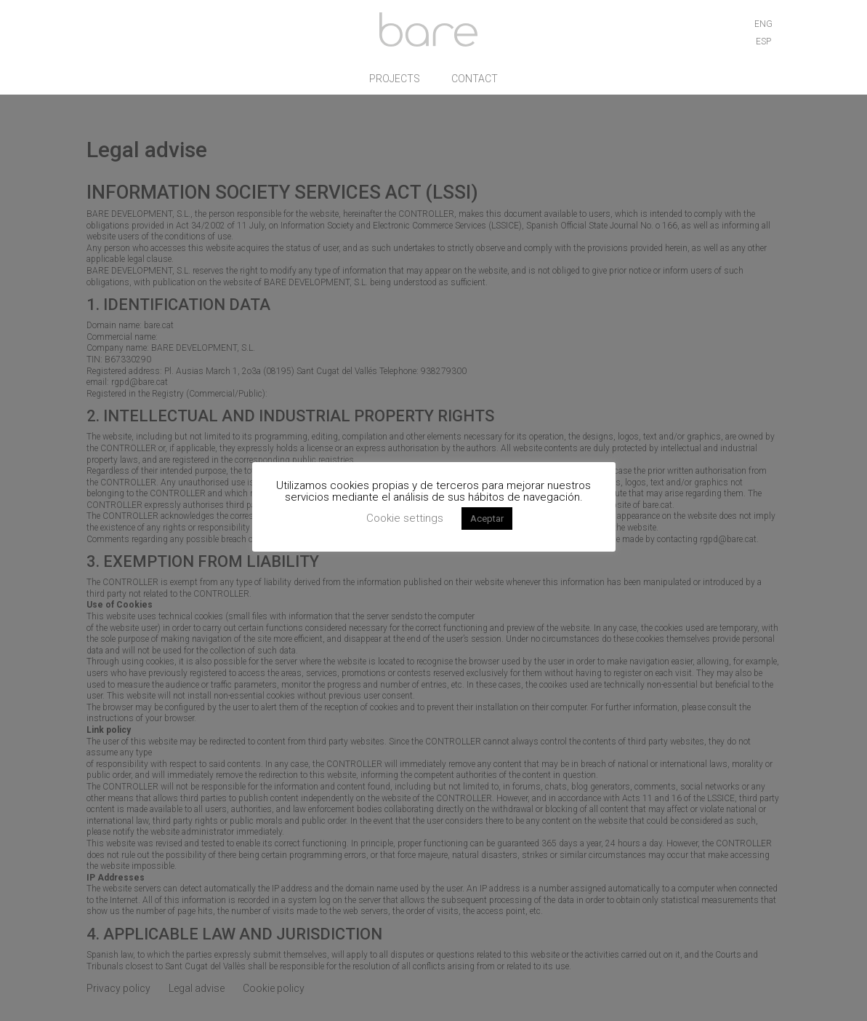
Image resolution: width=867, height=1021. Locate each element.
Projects (394, 81)
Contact (474, 81)
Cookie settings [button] (404, 518)
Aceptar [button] (487, 518)
